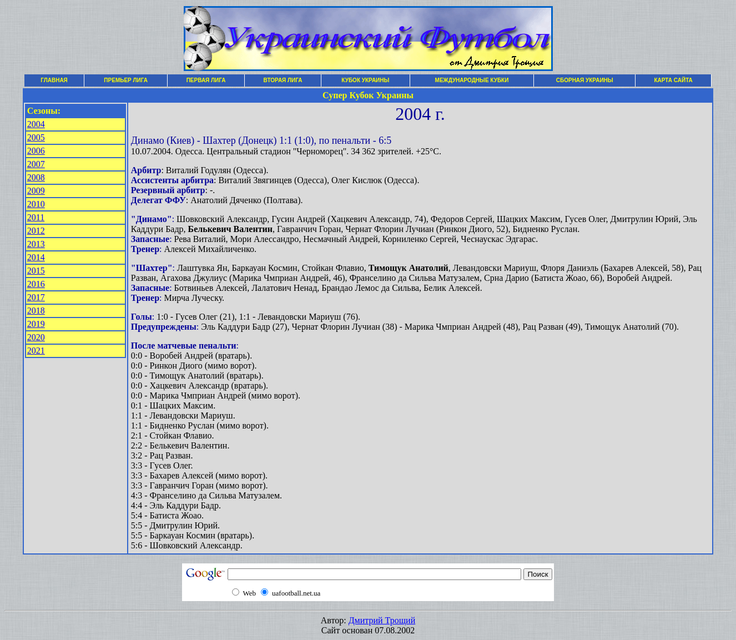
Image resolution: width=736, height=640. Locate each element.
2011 (35, 217)
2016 (36, 284)
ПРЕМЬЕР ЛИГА (126, 80)
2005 (36, 137)
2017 (36, 297)
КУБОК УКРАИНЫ (365, 80)
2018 (36, 310)
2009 (36, 190)
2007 (36, 164)
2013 (36, 244)
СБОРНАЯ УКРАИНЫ (584, 80)
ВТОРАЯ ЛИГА (283, 80)
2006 (36, 150)
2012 (36, 230)
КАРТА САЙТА (673, 80)
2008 (36, 177)
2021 (36, 350)
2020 (36, 337)
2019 (36, 324)
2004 (36, 124)
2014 (36, 257)
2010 (36, 204)
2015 (36, 270)
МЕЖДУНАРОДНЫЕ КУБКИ (472, 80)
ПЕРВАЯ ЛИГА (206, 80)
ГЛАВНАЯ (54, 80)
